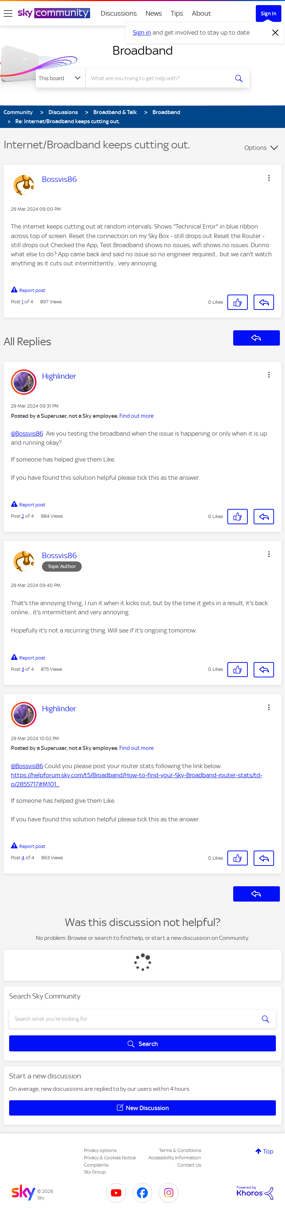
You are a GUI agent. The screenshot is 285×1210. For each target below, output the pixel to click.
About (201, 13)
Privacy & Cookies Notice (110, 1157)
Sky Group (95, 1172)
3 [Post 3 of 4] (23, 669)
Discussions (119, 13)
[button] (269, 178)
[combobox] (159, 78)
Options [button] (255, 147)
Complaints (96, 1165)
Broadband (142, 50)
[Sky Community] (54, 13)
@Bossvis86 (27, 433)
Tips (177, 13)
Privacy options (100, 1150)
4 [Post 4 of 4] (23, 857)
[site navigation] (8, 13)
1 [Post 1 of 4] (22, 301)
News (154, 13)
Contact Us (189, 1165)
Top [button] (268, 1151)
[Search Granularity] (60, 78)
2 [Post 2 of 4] (23, 516)
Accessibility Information (175, 1157)
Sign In (268, 13)
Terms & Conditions (180, 1150)
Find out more (136, 416)
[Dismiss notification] (275, 33)
